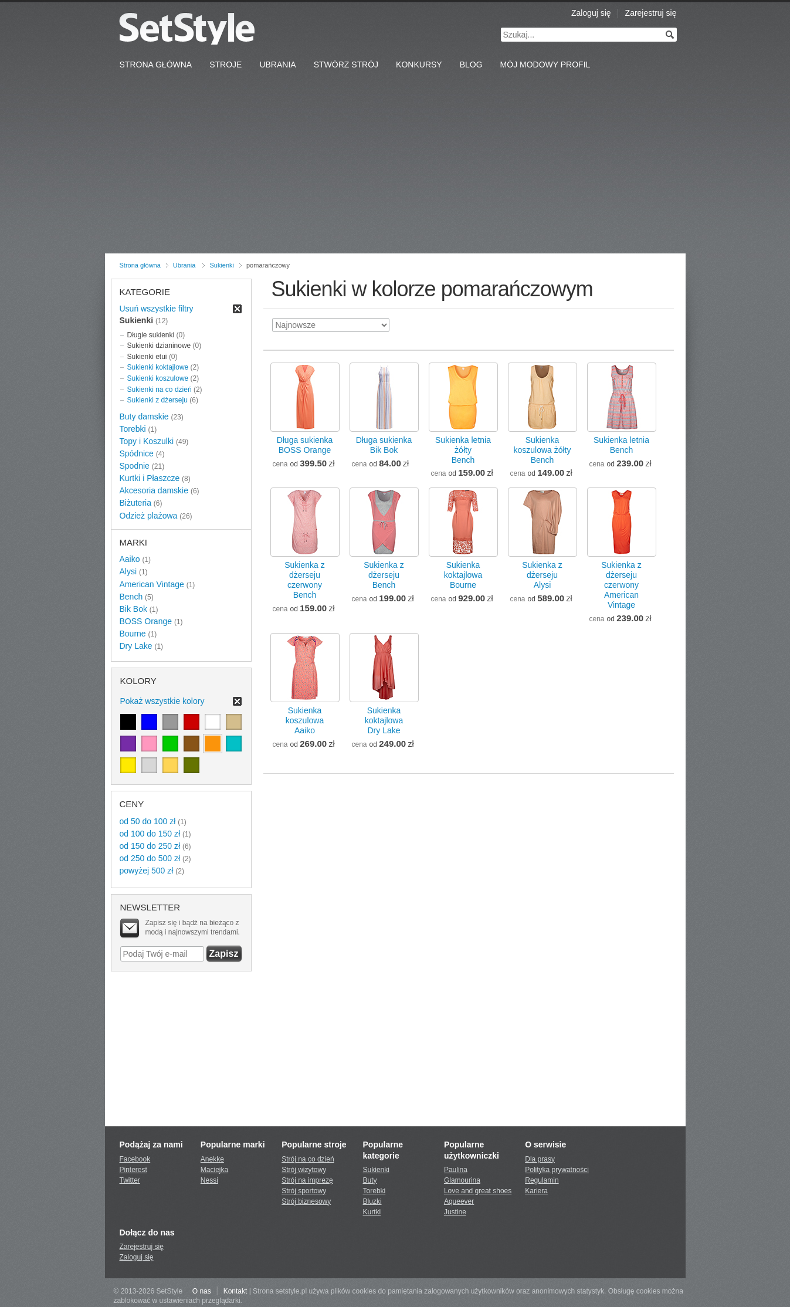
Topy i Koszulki (147, 441)
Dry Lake (136, 646)
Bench (131, 596)
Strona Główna (156, 64)
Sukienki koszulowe (158, 378)
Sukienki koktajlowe (158, 367)
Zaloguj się (591, 13)
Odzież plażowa (149, 515)
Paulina (455, 1170)
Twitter (130, 1180)
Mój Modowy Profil (545, 64)
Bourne (133, 633)
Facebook (135, 1159)
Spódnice (137, 453)
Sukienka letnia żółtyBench (463, 450)
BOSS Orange (146, 621)
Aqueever (459, 1201)
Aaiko (130, 559)
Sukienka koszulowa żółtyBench (542, 450)
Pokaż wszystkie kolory (162, 701)
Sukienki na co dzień (159, 389)
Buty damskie (144, 416)
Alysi (128, 571)
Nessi (209, 1180)
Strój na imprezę (307, 1180)
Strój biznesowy (306, 1201)
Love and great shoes (477, 1191)
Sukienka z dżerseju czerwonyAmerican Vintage (621, 585)
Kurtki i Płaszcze (150, 478)
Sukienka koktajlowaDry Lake (384, 720)
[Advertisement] (395, 165)
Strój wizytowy (304, 1170)
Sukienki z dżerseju (157, 400)
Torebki (133, 429)
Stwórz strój (346, 64)
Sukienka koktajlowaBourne (463, 575)
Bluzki (372, 1201)
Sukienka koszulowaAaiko (305, 720)
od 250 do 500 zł (150, 858)
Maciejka (214, 1170)
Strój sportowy (304, 1191)
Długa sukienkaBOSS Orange (305, 445)
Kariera (536, 1191)
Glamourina (462, 1180)
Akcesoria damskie (154, 490)
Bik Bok (133, 609)
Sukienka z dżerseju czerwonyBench (304, 580)
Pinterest (133, 1170)
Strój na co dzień (308, 1159)
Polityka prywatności (557, 1170)
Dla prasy (540, 1159)
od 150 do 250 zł (150, 846)
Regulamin (541, 1180)
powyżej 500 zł (147, 870)
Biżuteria (135, 502)
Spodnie (135, 465)
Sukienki (221, 265)
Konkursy (419, 64)
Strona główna (140, 265)
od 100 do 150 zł (150, 833)
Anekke (212, 1159)
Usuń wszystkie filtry (157, 308)
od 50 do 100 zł (148, 821)
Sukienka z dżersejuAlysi (542, 575)
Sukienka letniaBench (621, 445)
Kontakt (235, 1291)
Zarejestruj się (651, 13)
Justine (455, 1212)
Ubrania (277, 64)
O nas (201, 1291)
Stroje (225, 64)
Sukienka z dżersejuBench (384, 575)
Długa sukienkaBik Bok (384, 445)
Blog (471, 64)
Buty (370, 1180)
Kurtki (372, 1212)
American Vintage (152, 584)
